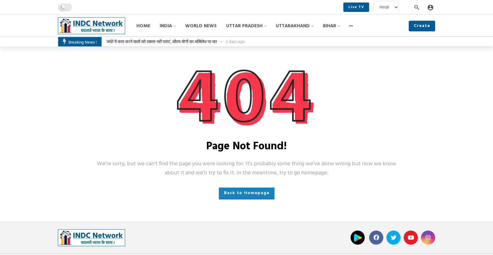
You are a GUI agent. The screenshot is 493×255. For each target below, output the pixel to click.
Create (422, 25)
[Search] (416, 7)
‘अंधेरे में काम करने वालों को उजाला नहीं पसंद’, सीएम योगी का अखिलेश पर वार (161, 42)
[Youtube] (411, 238)
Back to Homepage (246, 193)
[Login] (430, 7)
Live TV (356, 7)
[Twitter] (393, 238)
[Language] (386, 7)
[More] (351, 26)
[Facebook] (376, 238)
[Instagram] (428, 238)
